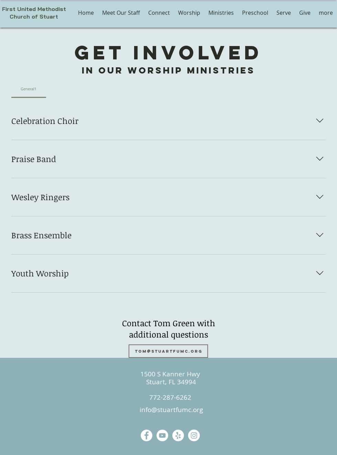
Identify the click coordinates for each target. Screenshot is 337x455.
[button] (189, 12)
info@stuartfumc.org (171, 409)
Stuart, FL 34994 (170, 381)
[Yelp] (178, 435)
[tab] (28, 89)
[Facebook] (146, 435)
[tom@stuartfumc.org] (168, 351)
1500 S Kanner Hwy (170, 373)
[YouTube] (162, 435)
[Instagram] (194, 435)
